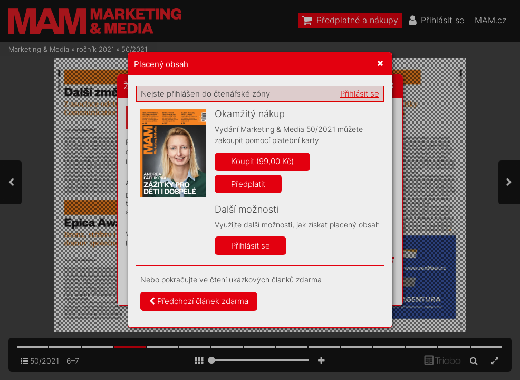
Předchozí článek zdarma (198, 301)
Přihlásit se (359, 94)
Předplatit (248, 184)
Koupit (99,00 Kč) (262, 161)
